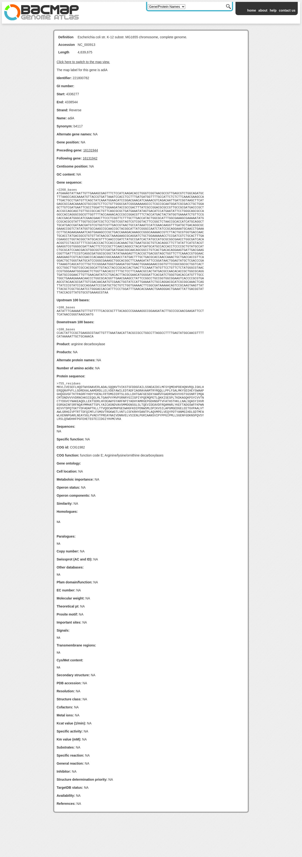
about (262, 10)
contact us (287, 10)
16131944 (90, 150)
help (273, 10)
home (251, 10)
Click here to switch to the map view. (83, 62)
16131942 (90, 158)
